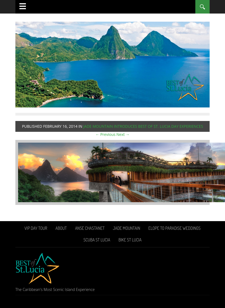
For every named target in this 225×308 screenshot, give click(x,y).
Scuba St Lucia (96, 240)
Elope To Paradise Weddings (174, 228)
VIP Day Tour (36, 228)
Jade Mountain (126, 228)
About (61, 228)
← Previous (105, 134)
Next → (123, 134)
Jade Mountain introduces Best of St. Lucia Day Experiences (143, 126)
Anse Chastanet (90, 228)
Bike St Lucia (130, 240)
